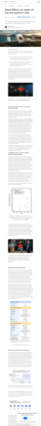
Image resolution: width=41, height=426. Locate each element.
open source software (18, 392)
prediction (18, 181)
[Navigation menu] (2, 2)
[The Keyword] (5, 6)
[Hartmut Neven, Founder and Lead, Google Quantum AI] (20, 27)
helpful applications (11, 75)
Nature (12, 118)
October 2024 (16, 170)
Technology (20, 6)
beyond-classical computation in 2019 (21, 230)
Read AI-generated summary (24, 17)
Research (27, 6)
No (30, 420)
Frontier (21, 225)
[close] (38, 415)
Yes (25, 420)
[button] (34, 17)
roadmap (31, 76)
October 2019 (28, 169)
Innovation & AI (12, 6)
